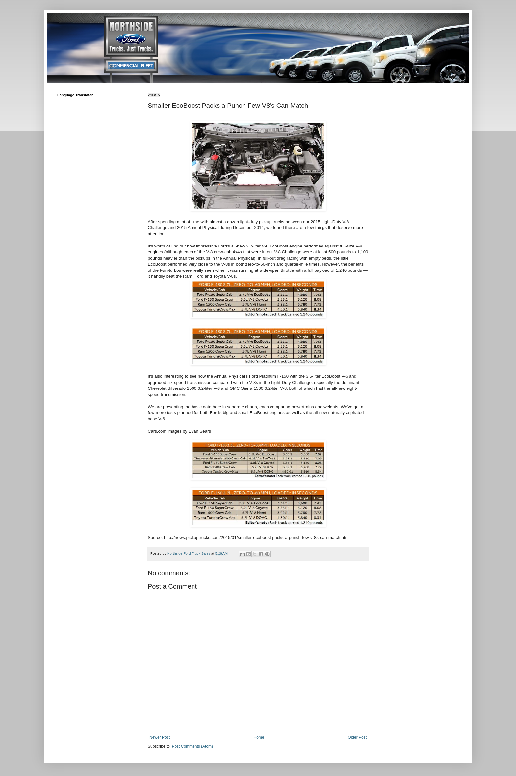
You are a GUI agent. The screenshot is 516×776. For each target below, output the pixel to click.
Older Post (357, 737)
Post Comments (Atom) (192, 746)
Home (259, 737)
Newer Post (159, 737)
